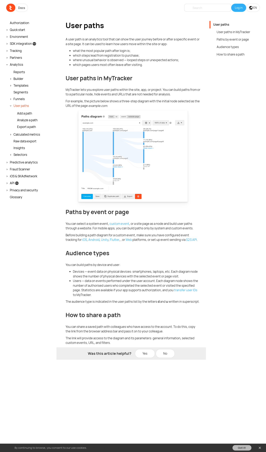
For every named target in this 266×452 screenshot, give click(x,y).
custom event (119, 224)
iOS (84, 240)
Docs (21, 8)
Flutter (114, 240)
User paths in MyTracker (233, 32)
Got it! (242, 448)
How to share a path (231, 54)
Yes (144, 353)
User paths (221, 24)
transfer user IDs (185, 290)
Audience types (228, 47)
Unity (104, 240)
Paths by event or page (233, 39)
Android (93, 240)
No (165, 353)
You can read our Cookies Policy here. (110, 448)
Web (129, 240)
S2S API (191, 240)
